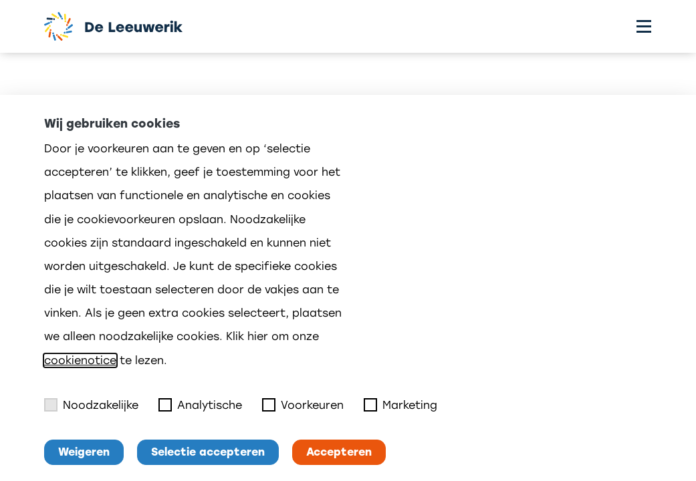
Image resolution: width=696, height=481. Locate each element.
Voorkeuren (303, 405)
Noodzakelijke (91, 405)
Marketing (400, 405)
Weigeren (84, 452)
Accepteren (339, 452)
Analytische (200, 405)
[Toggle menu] (644, 26)
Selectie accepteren (208, 452)
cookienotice (80, 360)
